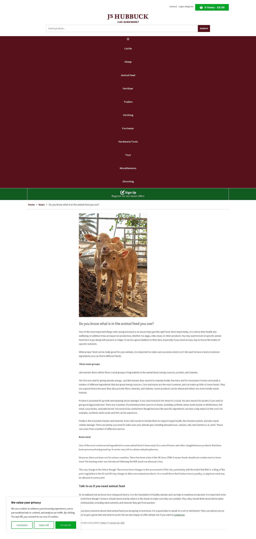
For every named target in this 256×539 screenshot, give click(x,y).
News (42, 204)
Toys (128, 154)
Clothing (128, 115)
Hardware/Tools (128, 141)
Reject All (44, 525)
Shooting (128, 181)
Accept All (66, 525)
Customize (22, 525)
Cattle (128, 48)
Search (204, 28)
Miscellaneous (128, 168)
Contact (173, 7)
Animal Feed (128, 75)
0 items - (215, 7)
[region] (44, 514)
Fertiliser (128, 88)
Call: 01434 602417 (128, 22)
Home (31, 204)
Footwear (128, 128)
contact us (179, 514)
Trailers (128, 101)
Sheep (128, 61)
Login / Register (186, 7)
